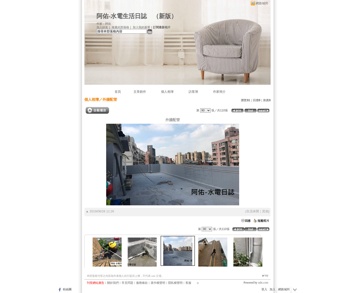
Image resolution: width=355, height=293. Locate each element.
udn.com (263, 282)
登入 (264, 289)
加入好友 (102, 27)
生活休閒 (252, 211)
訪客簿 (193, 91)
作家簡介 (219, 91)
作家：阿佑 (103, 23)
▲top (265, 275)
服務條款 (142, 283)
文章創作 (139, 91)
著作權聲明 (158, 283)
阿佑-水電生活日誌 (121, 16)
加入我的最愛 (141, 27)
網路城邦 (262, 3)
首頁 (118, 91)
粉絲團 (67, 289)
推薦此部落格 (120, 27)
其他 (265, 211)
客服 (188, 283)
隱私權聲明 (175, 283)
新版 (165, 16)
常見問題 (127, 283)
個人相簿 (167, 91)
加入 (272, 289)
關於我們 (113, 283)
